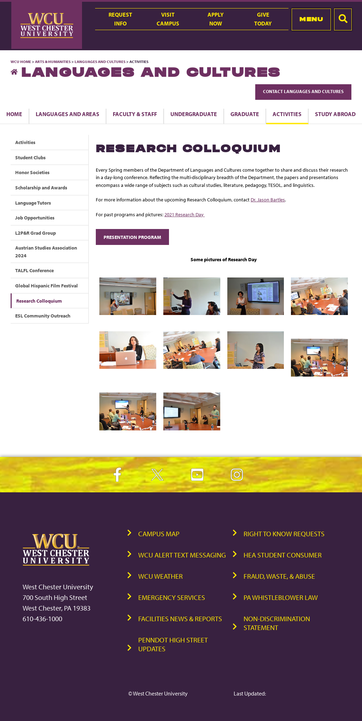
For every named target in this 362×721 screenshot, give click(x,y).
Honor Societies (32, 172)
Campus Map (159, 533)
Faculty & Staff (135, 114)
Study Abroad (335, 114)
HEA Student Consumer (283, 554)
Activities (287, 114)
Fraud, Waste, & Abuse (279, 576)
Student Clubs (30, 157)
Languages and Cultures (100, 61)
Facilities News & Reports (180, 618)
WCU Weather (160, 576)
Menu (311, 19)
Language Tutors (33, 202)
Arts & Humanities (53, 61)
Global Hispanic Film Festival (46, 285)
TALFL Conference (34, 270)
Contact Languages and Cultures (303, 91)
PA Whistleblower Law (281, 597)
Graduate (244, 114)
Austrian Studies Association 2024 (46, 251)
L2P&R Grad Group (35, 232)
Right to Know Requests (284, 533)
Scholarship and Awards (41, 187)
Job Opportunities (34, 217)
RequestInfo (120, 19)
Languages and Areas (67, 114)
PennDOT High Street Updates (173, 644)
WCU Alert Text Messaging (182, 554)
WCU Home (21, 61)
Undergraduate (193, 114)
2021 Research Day (184, 214)
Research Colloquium (39, 300)
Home (14, 114)
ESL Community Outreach (42, 315)
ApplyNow (216, 19)
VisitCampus (168, 19)
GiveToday (263, 19)
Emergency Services (171, 597)
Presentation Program (132, 237)
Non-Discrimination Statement (277, 623)
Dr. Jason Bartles (268, 199)
